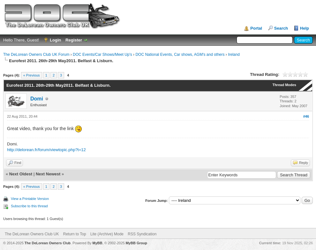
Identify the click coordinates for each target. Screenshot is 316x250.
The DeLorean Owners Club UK (32, 234)
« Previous (31, 75)
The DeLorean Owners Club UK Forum (36, 54)
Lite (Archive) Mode (107, 234)
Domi (36, 98)
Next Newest (48, 174)
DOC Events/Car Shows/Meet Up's (102, 54)
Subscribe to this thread (29, 206)
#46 (306, 116)
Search (281, 28)
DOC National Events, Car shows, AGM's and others (179, 54)
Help (304, 28)
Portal (256, 28)
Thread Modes (284, 85)
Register (73, 40)
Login (55, 40)
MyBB (97, 243)
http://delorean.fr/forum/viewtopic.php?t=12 (46, 149)
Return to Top (74, 234)
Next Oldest (20, 174)
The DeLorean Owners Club (48, 243)
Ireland (234, 54)
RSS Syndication (142, 234)
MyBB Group (136, 243)
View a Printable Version (30, 199)
